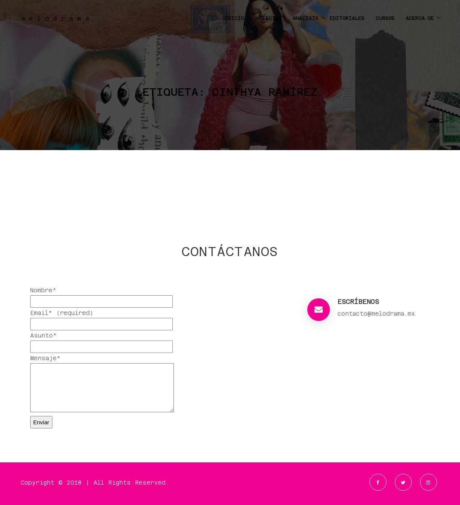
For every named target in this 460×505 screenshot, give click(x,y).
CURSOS (385, 18)
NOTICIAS (268, 18)
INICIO (234, 18)
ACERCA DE (420, 18)
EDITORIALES (347, 18)
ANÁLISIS (305, 18)
